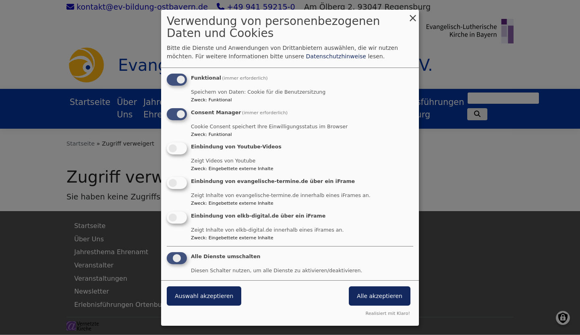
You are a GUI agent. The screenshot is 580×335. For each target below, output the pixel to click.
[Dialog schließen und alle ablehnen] (413, 14)
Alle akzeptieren (379, 296)
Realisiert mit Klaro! (387, 313)
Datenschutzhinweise (336, 56)
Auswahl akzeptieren (204, 296)
